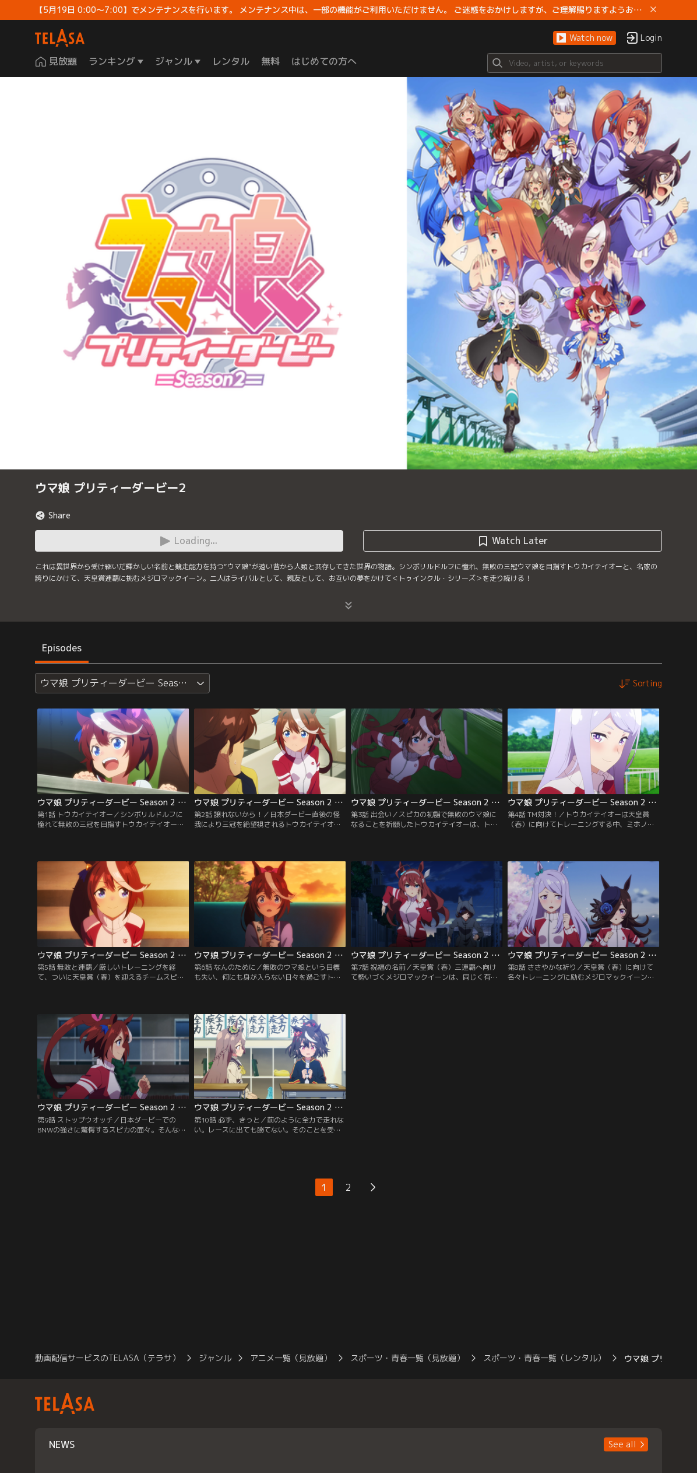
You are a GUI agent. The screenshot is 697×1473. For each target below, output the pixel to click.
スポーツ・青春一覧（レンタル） (544, 1357)
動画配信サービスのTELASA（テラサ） (107, 1357)
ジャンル (215, 1357)
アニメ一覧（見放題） (291, 1357)
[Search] (574, 63)
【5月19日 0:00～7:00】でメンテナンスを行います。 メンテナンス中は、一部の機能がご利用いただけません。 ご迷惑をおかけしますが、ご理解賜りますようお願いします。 (340, 10)
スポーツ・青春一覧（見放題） (407, 1357)
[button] (584, 38)
